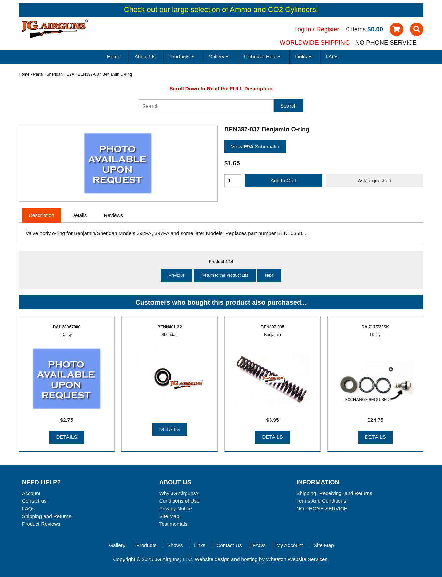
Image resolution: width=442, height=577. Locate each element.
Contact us (34, 501)
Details (66, 437)
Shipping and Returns (46, 516)
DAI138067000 (67, 327)
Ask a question (374, 180)
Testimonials (173, 524)
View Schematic (255, 146)
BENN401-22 (169, 327)
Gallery (117, 545)
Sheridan (54, 74)
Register (327, 29)
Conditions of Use (179, 501)
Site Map (169, 516)
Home (114, 56)
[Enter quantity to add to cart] (232, 180)
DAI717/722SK (375, 327)
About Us (144, 56)
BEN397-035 (272, 327)
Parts (38, 74)
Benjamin (272, 334)
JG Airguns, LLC (173, 559)
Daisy (66, 334)
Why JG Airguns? (179, 493)
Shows (175, 545)
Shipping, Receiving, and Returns (334, 493)
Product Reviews (41, 524)
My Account (289, 545)
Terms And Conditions (321, 501)
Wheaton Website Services (296, 559)
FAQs (332, 56)
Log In (302, 29)
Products (146, 545)
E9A (70, 74)
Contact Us (229, 545)
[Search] (206, 105)
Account (31, 493)
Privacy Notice (175, 508)
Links (199, 545)
